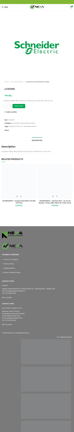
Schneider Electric (17, 82)
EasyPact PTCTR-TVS (16, 126)
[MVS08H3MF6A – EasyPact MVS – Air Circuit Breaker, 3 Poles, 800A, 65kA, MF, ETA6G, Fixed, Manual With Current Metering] (55, 181)
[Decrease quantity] (5, 106)
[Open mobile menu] (4, 7)
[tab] (37, 140)
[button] (17, 196)
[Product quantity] (7, 106)
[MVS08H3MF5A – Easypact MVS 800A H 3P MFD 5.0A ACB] (19, 181)
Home (6, 82)
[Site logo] (37, 7)
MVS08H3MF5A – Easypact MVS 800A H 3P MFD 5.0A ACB (19, 202)
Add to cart (18, 106)
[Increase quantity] (10, 106)
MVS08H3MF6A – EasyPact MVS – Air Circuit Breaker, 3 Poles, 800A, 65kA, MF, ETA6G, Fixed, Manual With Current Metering (55, 203)
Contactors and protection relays (37, 82)
